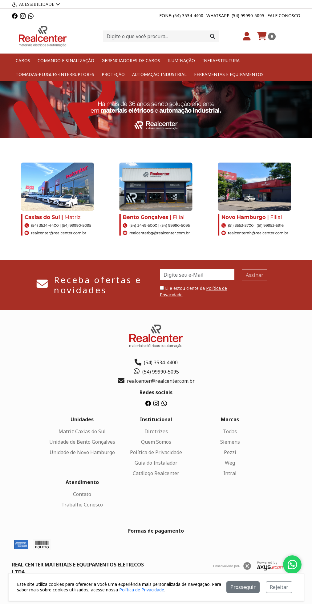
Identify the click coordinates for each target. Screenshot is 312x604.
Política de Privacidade (156, 452)
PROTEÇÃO (113, 74)
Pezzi (230, 452)
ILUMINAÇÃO (181, 60)
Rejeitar (279, 587)
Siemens (230, 441)
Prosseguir (243, 587)
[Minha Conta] (247, 36)
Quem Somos (156, 441)
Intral (230, 473)
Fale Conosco (283, 15)
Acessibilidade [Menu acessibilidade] (36, 4)
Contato (82, 494)
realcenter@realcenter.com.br (156, 381)
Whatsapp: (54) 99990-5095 (235, 15)
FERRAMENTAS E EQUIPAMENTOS (229, 74)
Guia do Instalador (156, 462)
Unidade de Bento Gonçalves (82, 441)
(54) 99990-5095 (156, 371)
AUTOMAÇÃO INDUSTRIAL (159, 74)
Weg (230, 462)
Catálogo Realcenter (156, 473)
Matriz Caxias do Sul (82, 431)
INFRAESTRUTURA (221, 60)
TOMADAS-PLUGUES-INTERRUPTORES (55, 74)
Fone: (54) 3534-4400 (181, 15)
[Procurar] (212, 36)
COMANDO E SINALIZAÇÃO (66, 60)
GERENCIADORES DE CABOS (131, 60)
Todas (230, 431)
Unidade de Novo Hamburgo (82, 452)
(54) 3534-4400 (156, 362)
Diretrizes (156, 431)
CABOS (23, 60)
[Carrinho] (266, 36)
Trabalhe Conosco (82, 504)
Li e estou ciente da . (193, 291)
